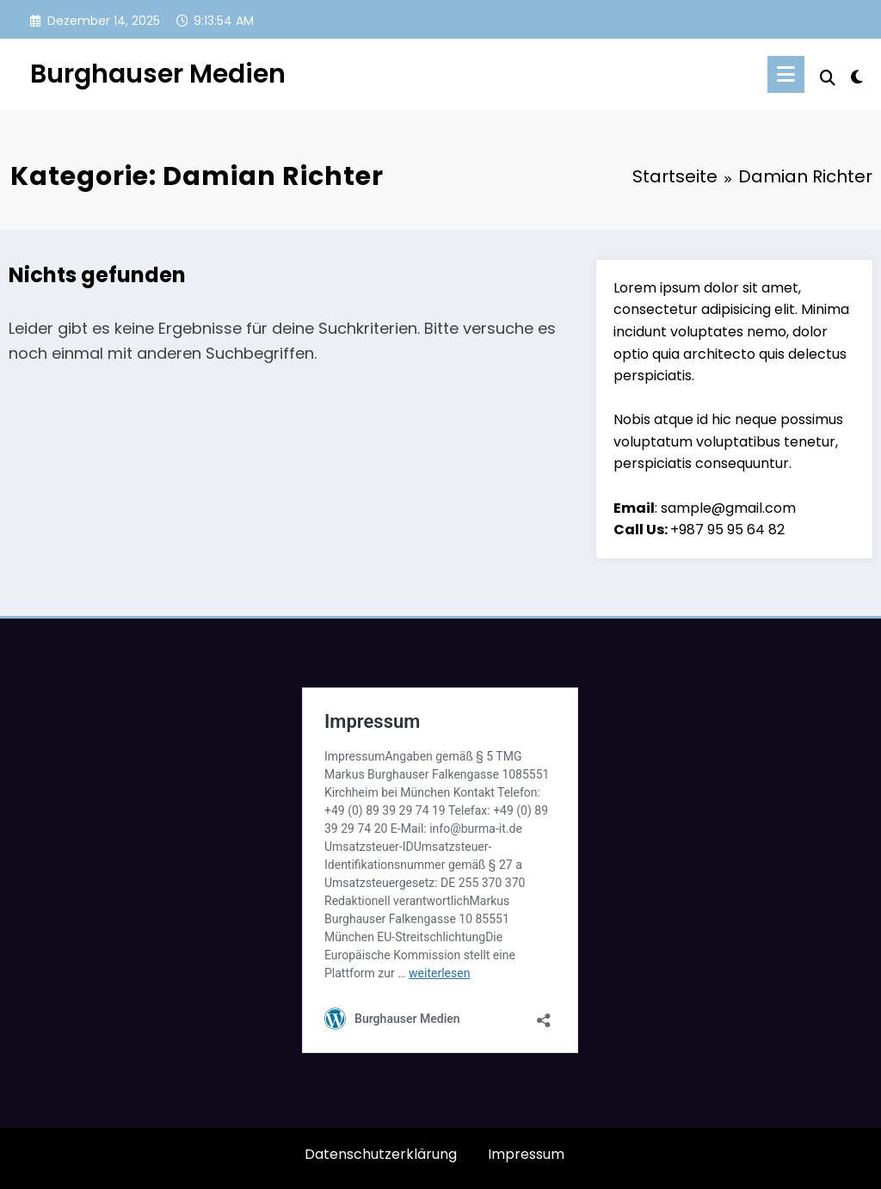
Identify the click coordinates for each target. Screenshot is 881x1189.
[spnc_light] (857, 75)
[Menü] (785, 74)
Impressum (526, 1154)
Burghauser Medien (158, 74)
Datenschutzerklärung (381, 1154)
